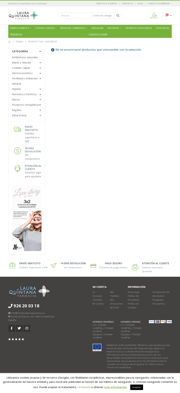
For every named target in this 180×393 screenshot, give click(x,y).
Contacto (127, 3)
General (16, 83)
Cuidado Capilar (44, 28)
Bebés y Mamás (21, 62)
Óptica (16, 99)
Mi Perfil (114, 307)
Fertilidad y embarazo (72, 28)
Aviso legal (133, 292)
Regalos (16, 110)
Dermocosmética (19, 28)
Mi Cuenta (98, 303)
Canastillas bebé (98, 34)
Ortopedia (113, 28)
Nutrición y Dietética (24, 94)
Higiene (16, 89)
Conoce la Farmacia (159, 3)
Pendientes (16, 34)
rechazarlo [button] (84, 387)
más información (115, 387)
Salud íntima (19, 115)
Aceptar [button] (136, 387)
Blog (140, 3)
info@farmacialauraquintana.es (28, 313)
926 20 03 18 (23, 306)
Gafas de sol (163, 28)
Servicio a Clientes (106, 3)
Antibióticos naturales (138, 28)
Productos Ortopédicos (26, 104)
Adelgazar (97, 28)
